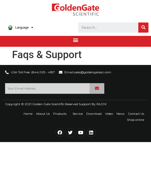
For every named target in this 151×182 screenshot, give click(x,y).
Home (28, 114)
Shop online (135, 120)
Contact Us (136, 114)
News (120, 114)
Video (109, 114)
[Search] (143, 27)
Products (61, 113)
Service (78, 114)
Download (94, 114)
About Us (43, 114)
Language (20, 28)
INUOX (101, 104)
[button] (75, 40)
